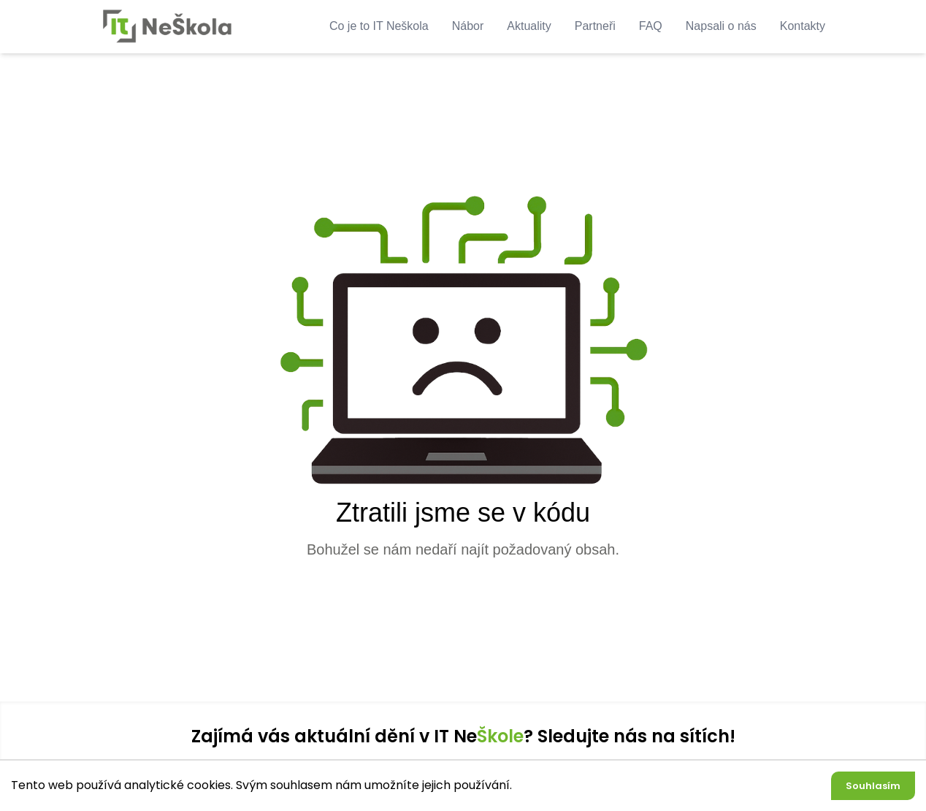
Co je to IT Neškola (379, 26)
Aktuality (529, 26)
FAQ (650, 26)
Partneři (595, 26)
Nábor (468, 26)
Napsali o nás (721, 26)
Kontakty (802, 26)
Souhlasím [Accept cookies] (873, 786)
